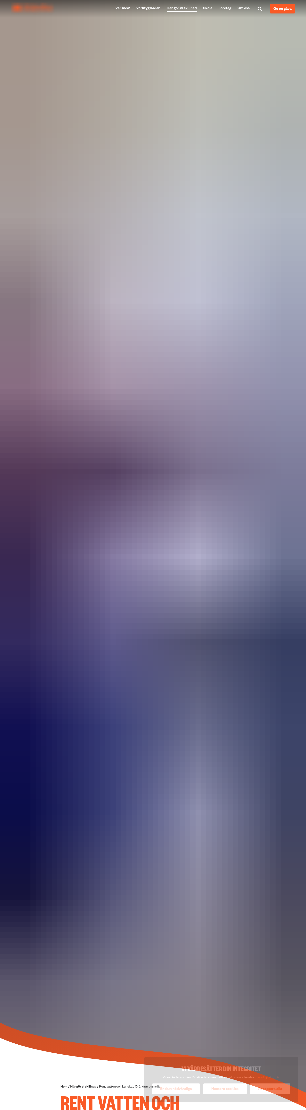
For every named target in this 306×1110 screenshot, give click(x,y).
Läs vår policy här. (267, 1078)
